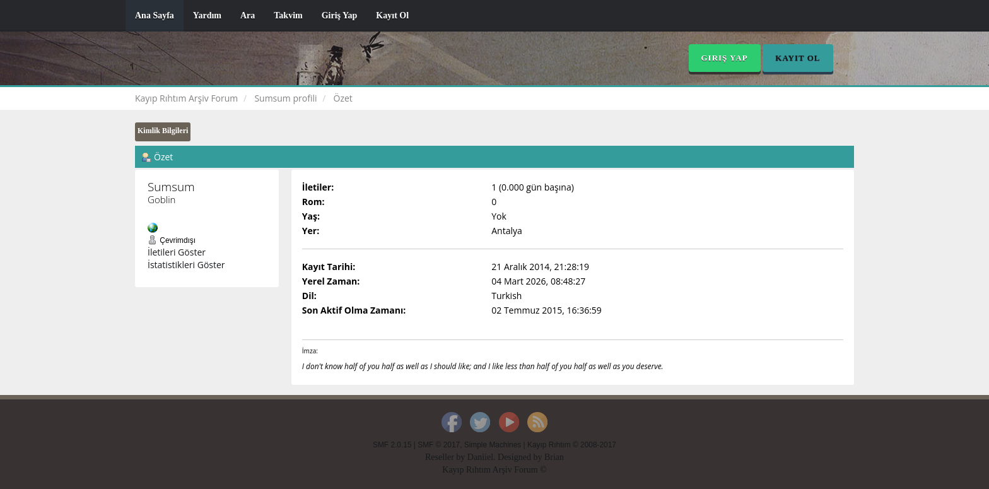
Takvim (288, 15)
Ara (247, 15)
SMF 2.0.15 (392, 444)
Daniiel (480, 457)
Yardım (207, 15)
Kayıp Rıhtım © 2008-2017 (571, 444)
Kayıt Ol (392, 15)
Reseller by (446, 457)
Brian (554, 457)
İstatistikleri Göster (186, 265)
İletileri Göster (177, 252)
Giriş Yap (340, 15)
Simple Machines (493, 444)
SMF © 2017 (439, 444)
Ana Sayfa (154, 15)
